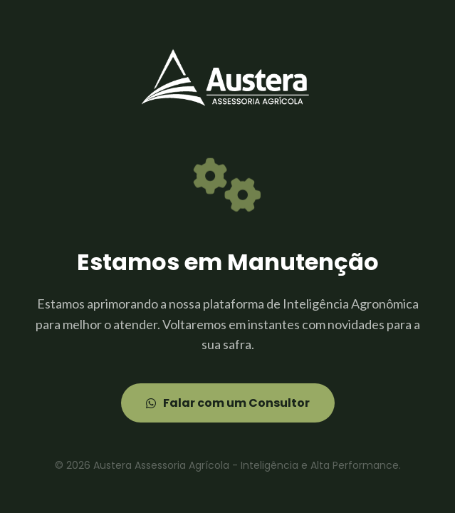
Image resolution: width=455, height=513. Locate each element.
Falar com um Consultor (228, 403)
